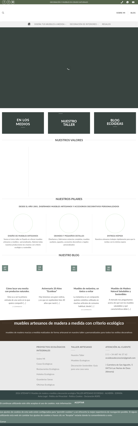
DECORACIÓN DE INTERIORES (84, 24)
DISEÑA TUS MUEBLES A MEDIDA (50, 24)
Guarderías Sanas (45, 379)
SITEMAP (25, 393)
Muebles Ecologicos (80, 360)
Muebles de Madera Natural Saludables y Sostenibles (121, 291)
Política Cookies (75, 396)
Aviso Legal (43, 396)
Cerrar (3, 421)
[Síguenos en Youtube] (13, 2)
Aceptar (79, 402)
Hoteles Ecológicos (45, 374)
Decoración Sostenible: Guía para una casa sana (84, 367)
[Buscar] (3, 12)
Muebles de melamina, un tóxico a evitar (86, 290)
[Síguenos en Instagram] (8, 2)
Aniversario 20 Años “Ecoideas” (52, 290)
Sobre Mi (41, 358)
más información (63, 403)
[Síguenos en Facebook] (4, 2)
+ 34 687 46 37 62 (118, 354)
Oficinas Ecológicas (46, 384)
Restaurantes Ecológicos (48, 369)
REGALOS (106, 24)
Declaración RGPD (92, 396)
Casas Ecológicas (44, 363)
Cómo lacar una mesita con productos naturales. (17, 290)
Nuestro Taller (77, 355)
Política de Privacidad (58, 396)
